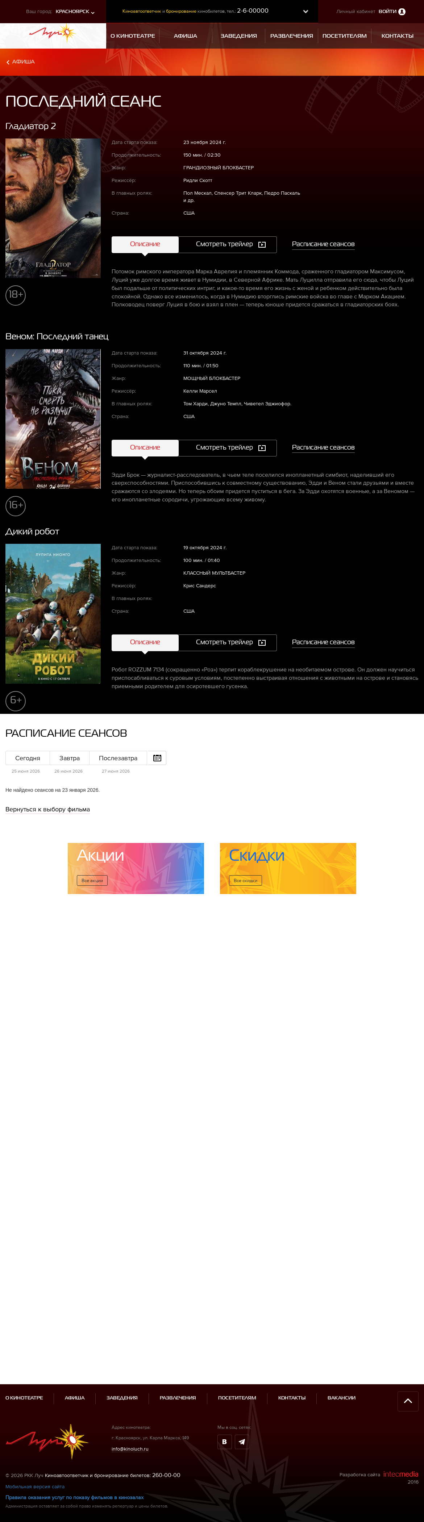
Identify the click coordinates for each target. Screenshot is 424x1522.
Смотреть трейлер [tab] (224, 244)
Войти (387, 11)
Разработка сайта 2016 (379, 1403)
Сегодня (27, 758)
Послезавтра (118, 758)
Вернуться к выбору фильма (47, 809)
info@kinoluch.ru (130, 1374)
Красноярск (72, 11)
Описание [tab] (145, 244)
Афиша (23, 62)
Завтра (69, 758)
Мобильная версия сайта (35, 1412)
